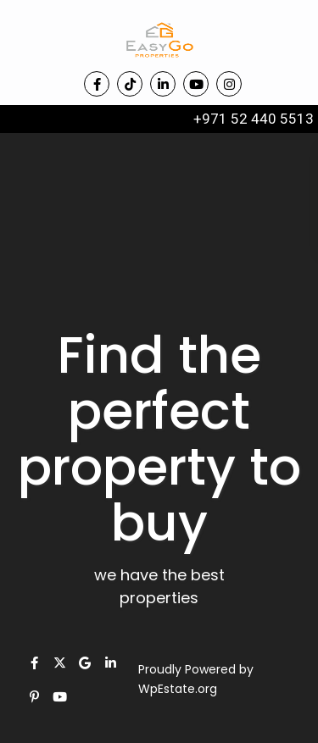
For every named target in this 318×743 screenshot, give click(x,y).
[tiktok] (129, 84)
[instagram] (229, 84)
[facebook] (96, 84)
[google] (84, 662)
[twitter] (59, 662)
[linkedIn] (163, 84)
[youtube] (196, 84)
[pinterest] (33, 696)
